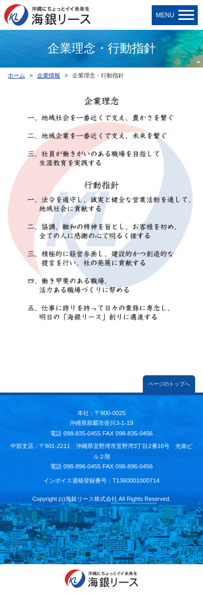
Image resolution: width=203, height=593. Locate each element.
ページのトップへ (169, 384)
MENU (175, 15)
